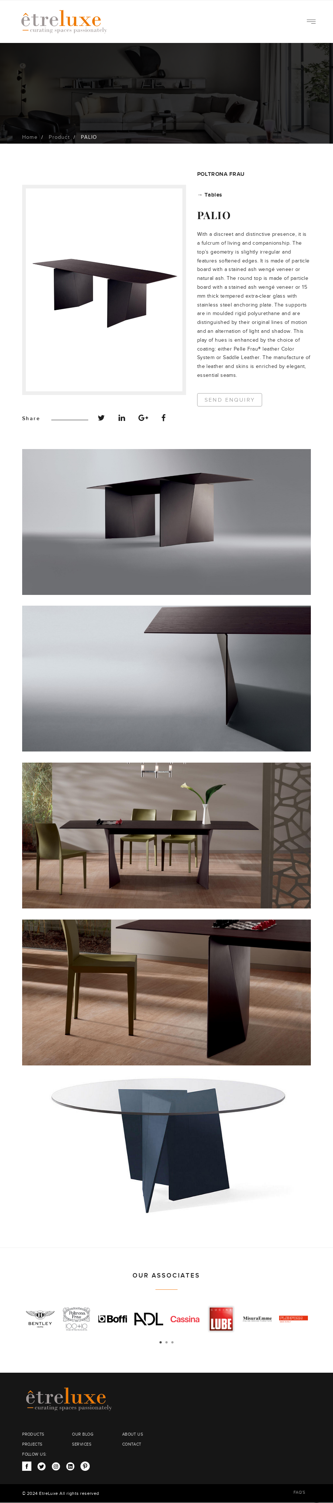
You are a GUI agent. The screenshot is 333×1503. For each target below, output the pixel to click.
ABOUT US (132, 1434)
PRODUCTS (33, 1434)
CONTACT (131, 1444)
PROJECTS (32, 1444)
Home (30, 137)
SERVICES (81, 1444)
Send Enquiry (230, 400)
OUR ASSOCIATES (166, 1275)
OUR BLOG (82, 1434)
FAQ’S (299, 1492)
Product (59, 137)
